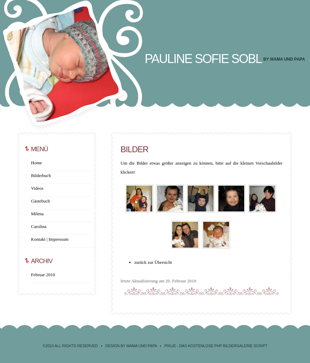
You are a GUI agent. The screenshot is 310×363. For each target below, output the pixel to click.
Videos (37, 188)
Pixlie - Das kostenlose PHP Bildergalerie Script (215, 346)
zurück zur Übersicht (153, 262)
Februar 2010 (43, 274)
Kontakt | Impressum (50, 239)
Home (36, 162)
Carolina (38, 226)
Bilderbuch (41, 175)
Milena (37, 213)
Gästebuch (40, 201)
